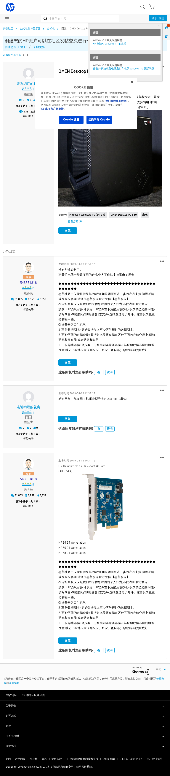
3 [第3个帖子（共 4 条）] (19, 433)
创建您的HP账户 (16, 47)
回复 (68, 230)
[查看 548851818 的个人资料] (28, 283)
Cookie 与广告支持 (52, 108)
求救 (145, 214)
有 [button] (98, 372)
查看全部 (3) (75, 221)
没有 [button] (110, 372)
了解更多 (39, 47)
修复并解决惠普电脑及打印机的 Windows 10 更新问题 (123, 68)
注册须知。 (15, 683)
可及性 (34, 758)
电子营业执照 (155, 758)
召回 (8, 758)
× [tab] (159, 26)
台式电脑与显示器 (30, 28)
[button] (110, 158)
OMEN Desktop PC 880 (124, 214)
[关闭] (132, 82)
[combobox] (80, 18)
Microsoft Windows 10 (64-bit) (87, 214)
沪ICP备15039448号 (131, 758)
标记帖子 (28, 116)
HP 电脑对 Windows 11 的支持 (109, 43)
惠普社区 (8, 28)
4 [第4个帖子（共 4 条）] (19, 501)
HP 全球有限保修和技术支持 (82, 758)
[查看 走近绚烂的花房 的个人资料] (28, 84)
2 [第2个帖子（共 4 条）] (19, 305)
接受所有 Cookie (99, 119)
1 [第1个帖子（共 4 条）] (19, 106)
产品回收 (20, 758)
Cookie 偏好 (108, 758)
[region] (86, 103)
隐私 (44, 758)
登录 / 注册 (158, 18)
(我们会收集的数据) (116, 101)
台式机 (51, 28)
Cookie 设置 (71, 119)
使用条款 (56, 758)
